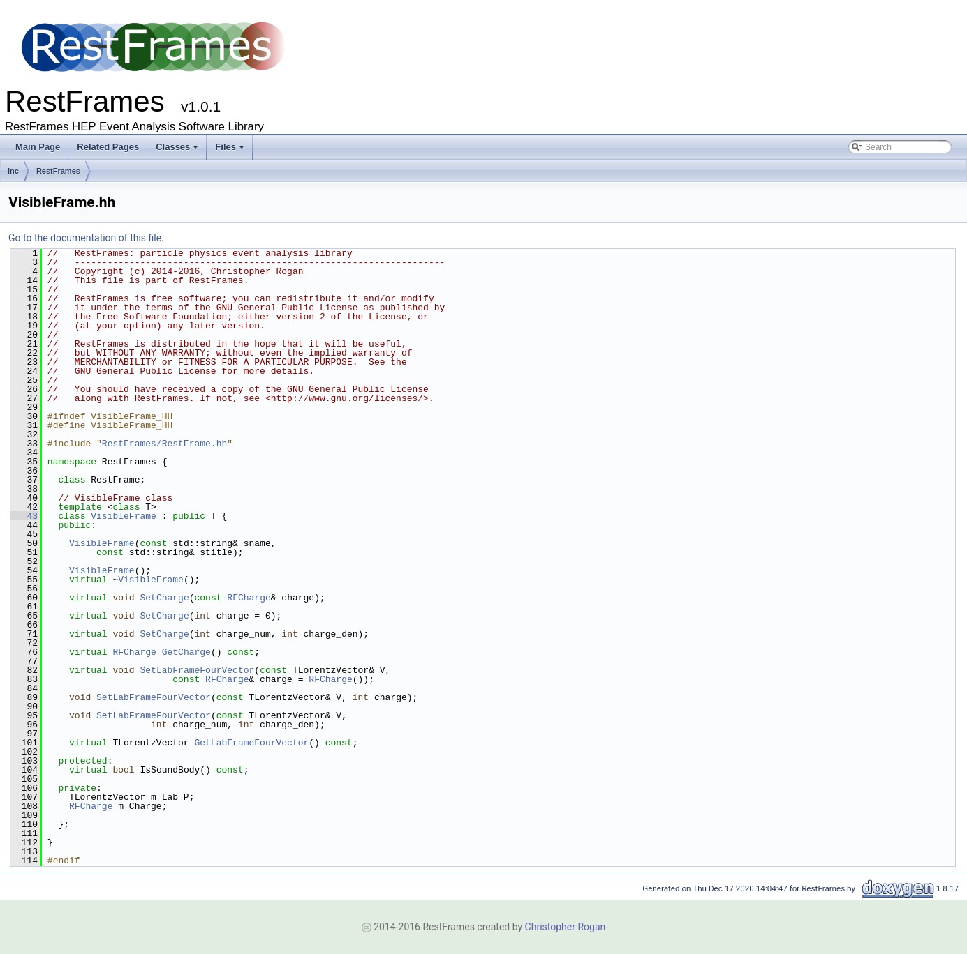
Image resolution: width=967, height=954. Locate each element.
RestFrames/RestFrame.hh (164, 443)
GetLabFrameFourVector (251, 742)
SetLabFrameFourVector (197, 670)
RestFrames (58, 171)
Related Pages (108, 147)
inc (13, 171)
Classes (177, 147)
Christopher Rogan (565, 926)
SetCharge (164, 597)
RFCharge (248, 597)
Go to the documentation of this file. (86, 237)
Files (229, 147)
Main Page (37, 147)
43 (24, 516)
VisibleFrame (123, 516)
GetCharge (186, 652)
